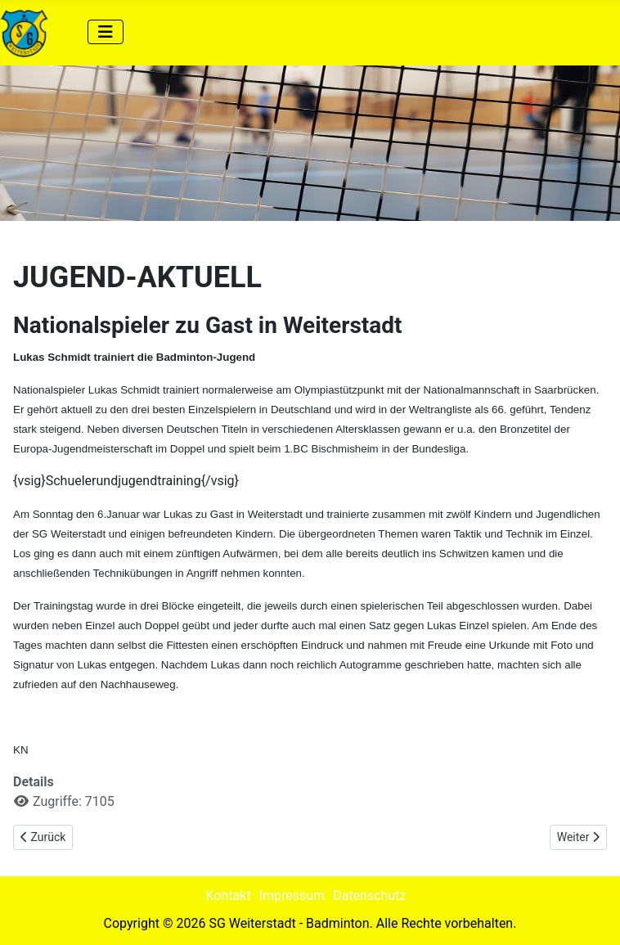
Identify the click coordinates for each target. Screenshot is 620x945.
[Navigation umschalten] (106, 32)
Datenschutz (369, 895)
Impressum (292, 895)
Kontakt (228, 895)
